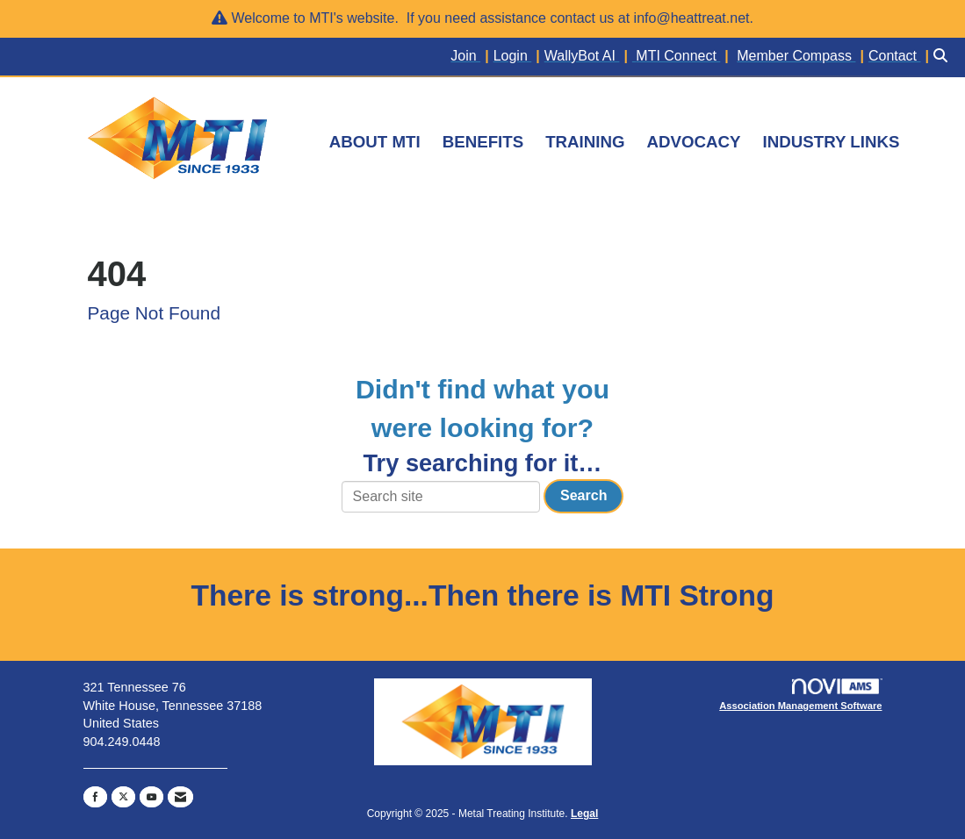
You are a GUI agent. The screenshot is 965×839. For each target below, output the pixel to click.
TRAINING (584, 142)
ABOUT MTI (375, 142)
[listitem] (471, 57)
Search (583, 495)
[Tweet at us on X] (123, 796)
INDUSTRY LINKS (831, 142)
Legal (584, 813)
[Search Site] (942, 57)
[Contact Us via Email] (180, 796)
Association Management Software (800, 694)
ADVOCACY (694, 142)
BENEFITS (483, 142)
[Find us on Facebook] (95, 796)
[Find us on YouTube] (151, 796)
